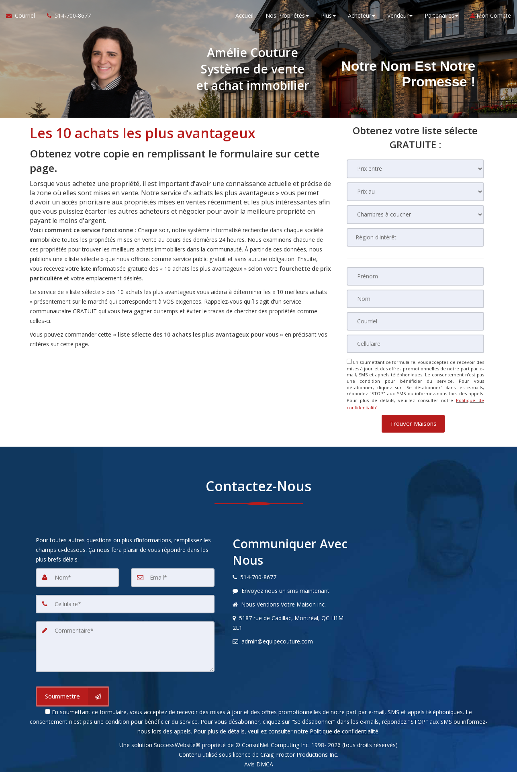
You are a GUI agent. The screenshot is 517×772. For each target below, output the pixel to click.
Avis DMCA (258, 763)
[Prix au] (415, 191)
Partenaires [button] (441, 16)
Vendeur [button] (400, 16)
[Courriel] (415, 321)
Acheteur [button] (361, 16)
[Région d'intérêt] (415, 237)
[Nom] (415, 299)
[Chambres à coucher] (415, 214)
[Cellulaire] (415, 344)
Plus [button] (328, 16)
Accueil (244, 16)
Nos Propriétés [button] (287, 16)
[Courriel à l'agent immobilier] (23, 16)
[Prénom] (415, 276)
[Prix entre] (415, 168)
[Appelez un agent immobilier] (66, 16)
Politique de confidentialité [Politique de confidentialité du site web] (344, 730)
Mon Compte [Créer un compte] (490, 16)
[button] (413, 422)
